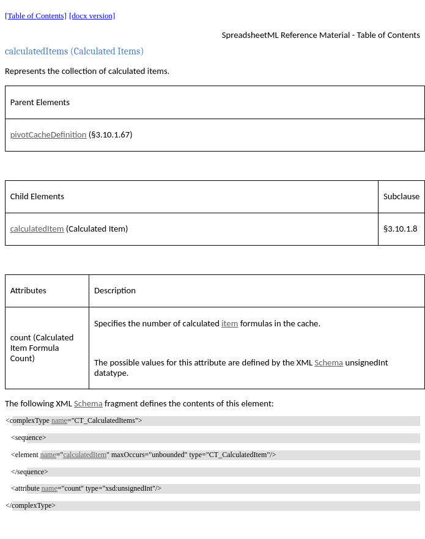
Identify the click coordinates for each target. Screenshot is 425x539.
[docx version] (92, 15)
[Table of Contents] (36, 15)
